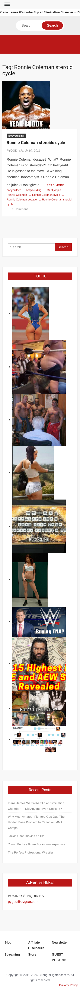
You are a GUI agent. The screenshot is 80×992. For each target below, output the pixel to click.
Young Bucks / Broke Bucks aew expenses (36, 844)
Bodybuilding (16, 135)
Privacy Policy (68, 985)
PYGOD (12, 150)
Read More (55, 185)
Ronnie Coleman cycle (46, 194)
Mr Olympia (54, 190)
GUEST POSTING (59, 957)
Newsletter (60, 942)
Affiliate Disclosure (36, 945)
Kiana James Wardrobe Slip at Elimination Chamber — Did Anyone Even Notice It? (36, 805)
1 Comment (20, 209)
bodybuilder (14, 190)
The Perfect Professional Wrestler (30, 852)
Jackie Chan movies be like (26, 836)
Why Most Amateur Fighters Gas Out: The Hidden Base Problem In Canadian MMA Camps (36, 822)
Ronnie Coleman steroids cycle (36, 143)
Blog (8, 942)
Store (32, 954)
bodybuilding (33, 190)
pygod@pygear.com (23, 901)
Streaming (12, 954)
